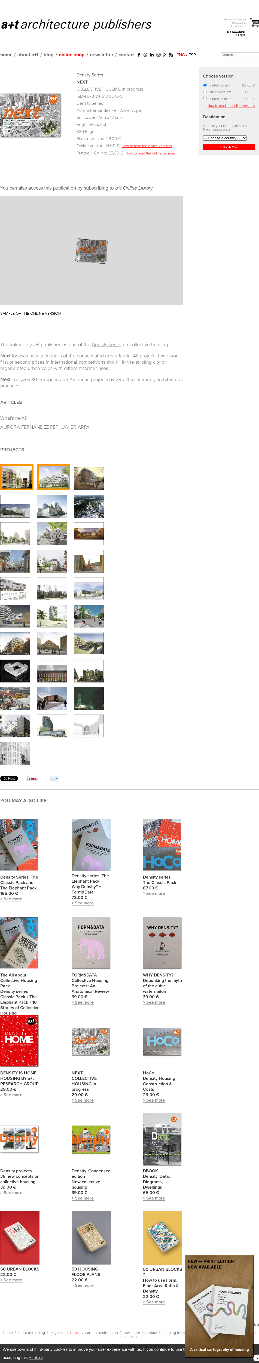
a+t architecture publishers (83, 24)
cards (90, 1333)
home (6, 54)
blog (49, 54)
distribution (108, 1333)
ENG (180, 55)
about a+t (27, 54)
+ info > (36, 1357)
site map (130, 1337)
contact (126, 54)
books (75, 1333)
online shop (72, 54)
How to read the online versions (147, 146)
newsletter (101, 54)
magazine (58, 1333)
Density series (106, 344)
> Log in (241, 34)
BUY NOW (229, 147)
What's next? (13, 418)
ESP (192, 55)
